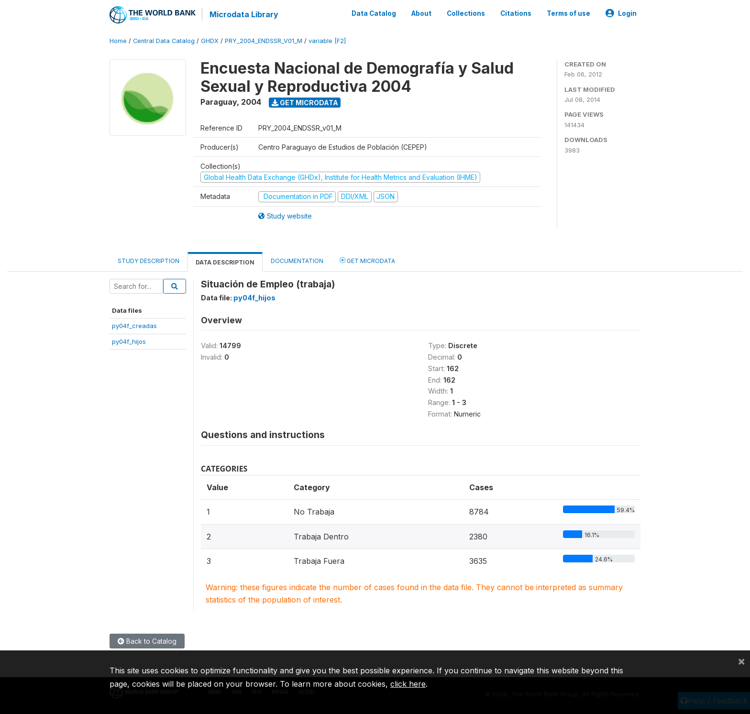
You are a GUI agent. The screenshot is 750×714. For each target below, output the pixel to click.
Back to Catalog (147, 641)
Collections (466, 13)
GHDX (210, 40)
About (421, 13)
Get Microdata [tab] (367, 260)
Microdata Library (243, 14)
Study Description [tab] (148, 260)
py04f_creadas (134, 326)
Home (118, 40)
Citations (515, 13)
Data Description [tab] (225, 261)
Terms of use (568, 13)
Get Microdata (305, 102)
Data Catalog (374, 13)
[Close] (741, 661)
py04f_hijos (129, 341)
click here (408, 684)
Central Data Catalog (164, 40)
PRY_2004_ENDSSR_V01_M (263, 40)
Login (621, 13)
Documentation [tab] (297, 260)
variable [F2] (327, 40)
